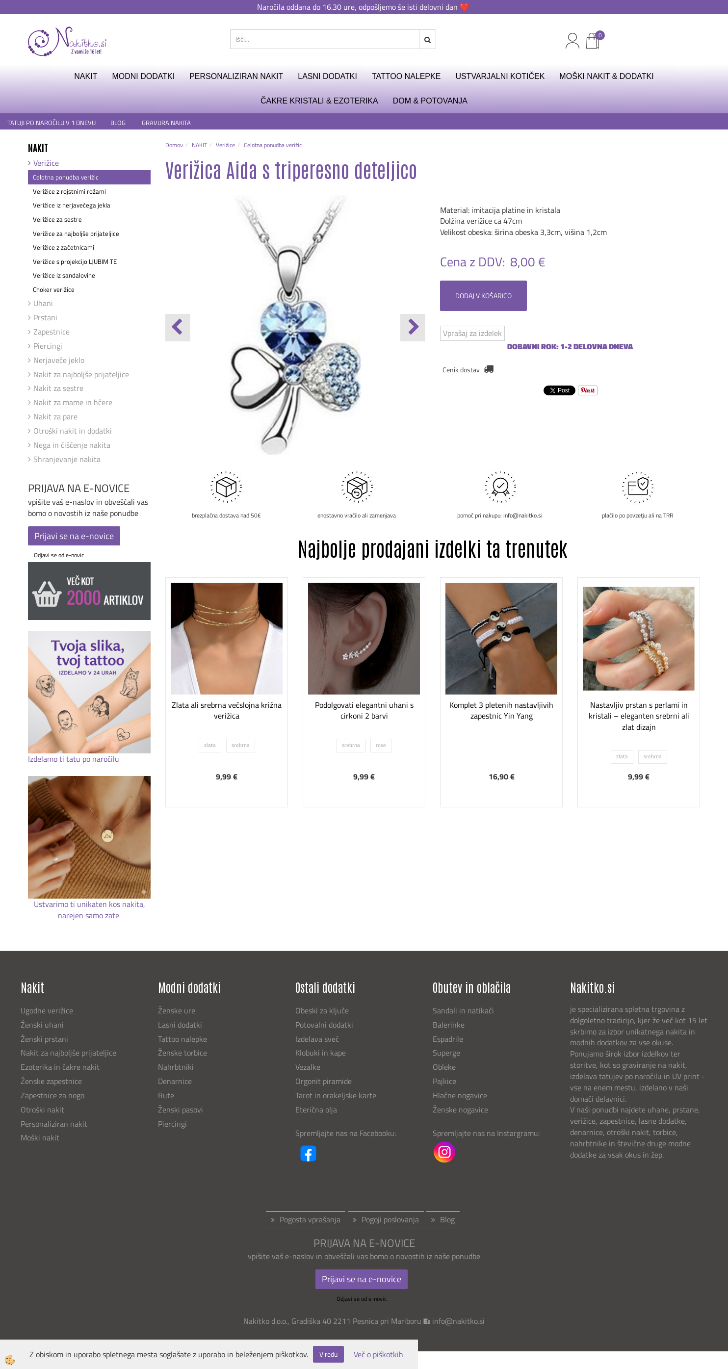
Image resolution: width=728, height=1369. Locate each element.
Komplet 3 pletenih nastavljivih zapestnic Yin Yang (501, 710)
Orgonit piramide (323, 1081)
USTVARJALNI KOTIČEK (500, 76)
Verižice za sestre (57, 219)
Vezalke (307, 1067)
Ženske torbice (182, 1053)
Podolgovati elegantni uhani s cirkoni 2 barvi (364, 710)
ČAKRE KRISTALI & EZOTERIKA (319, 101)
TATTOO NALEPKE (406, 76)
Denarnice (175, 1081)
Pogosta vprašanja (310, 1219)
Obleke (444, 1067)
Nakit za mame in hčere (72, 402)
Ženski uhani (43, 1025)
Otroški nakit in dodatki (72, 431)
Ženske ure (177, 1010)
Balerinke (449, 1025)
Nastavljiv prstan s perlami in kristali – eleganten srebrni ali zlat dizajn (639, 716)
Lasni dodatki (180, 1025)
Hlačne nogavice (460, 1095)
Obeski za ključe (322, 1010)
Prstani (45, 317)
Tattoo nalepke (182, 1039)
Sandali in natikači (464, 1010)
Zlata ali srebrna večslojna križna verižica (227, 710)
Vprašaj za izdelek (472, 333)
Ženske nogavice (460, 1109)
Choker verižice (54, 289)
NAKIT (85, 76)
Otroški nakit (42, 1109)
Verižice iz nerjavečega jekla (71, 205)
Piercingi (47, 346)
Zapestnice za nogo (53, 1095)
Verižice (46, 163)
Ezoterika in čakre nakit (61, 1067)
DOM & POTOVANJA (430, 101)
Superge (446, 1053)
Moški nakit (41, 1137)
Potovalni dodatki (324, 1025)
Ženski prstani (45, 1039)
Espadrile (448, 1039)
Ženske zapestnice (52, 1081)
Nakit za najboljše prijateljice (81, 374)
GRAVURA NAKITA (166, 123)
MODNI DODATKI (143, 76)
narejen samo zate (89, 915)
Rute (166, 1095)
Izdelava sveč (317, 1039)
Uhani (43, 303)
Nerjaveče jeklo (58, 360)
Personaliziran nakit (54, 1124)
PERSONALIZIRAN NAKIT (236, 76)
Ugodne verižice (47, 1010)
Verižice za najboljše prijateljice (76, 233)
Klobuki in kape (320, 1053)
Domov (174, 145)
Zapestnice (51, 331)
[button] (412, 327)
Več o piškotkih (378, 1354)
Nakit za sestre (58, 388)
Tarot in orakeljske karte (335, 1095)
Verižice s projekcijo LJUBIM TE (75, 261)
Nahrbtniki (176, 1067)
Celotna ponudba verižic (66, 177)
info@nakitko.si (458, 1321)
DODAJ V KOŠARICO (483, 295)
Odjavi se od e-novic (59, 555)
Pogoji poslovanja (390, 1219)
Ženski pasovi (181, 1109)
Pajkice (444, 1081)
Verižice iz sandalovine (64, 275)
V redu (328, 1354)
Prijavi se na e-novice (74, 535)
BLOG (118, 123)
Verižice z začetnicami (63, 247)
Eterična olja (316, 1109)
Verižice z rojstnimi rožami (69, 191)
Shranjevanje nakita (67, 459)
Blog (447, 1219)
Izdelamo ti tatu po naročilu (74, 759)
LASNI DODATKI (327, 76)
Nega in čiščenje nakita (71, 445)
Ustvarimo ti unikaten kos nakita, (89, 904)
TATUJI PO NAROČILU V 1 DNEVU (51, 123)
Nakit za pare (55, 416)
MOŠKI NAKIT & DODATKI (606, 76)
